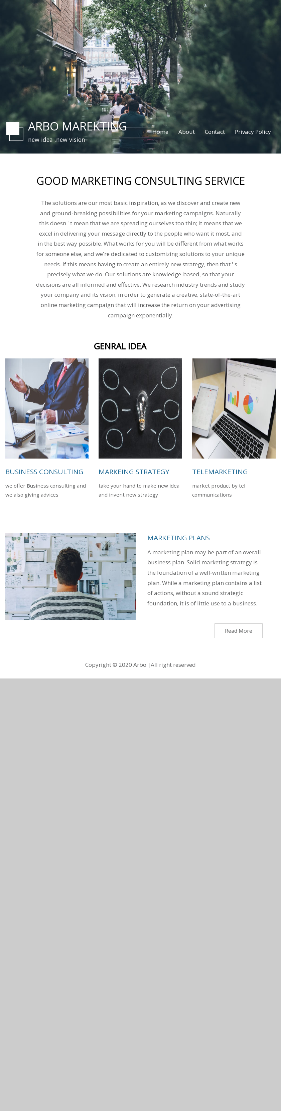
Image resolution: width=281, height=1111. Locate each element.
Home (160, 131)
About (186, 131)
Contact (215, 131)
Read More (238, 630)
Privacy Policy (253, 131)
